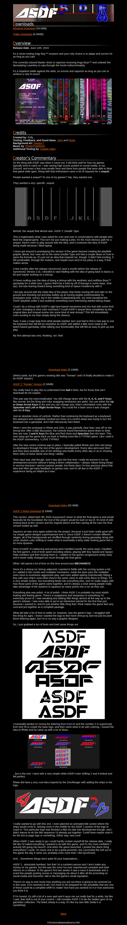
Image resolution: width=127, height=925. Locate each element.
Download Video (58, 369)
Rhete (71, 140)
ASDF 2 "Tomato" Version (27, 384)
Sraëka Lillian (48, 149)
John (60, 140)
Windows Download (24, 28)
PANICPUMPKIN (35, 146)
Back (63, 913)
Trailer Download (22, 34)
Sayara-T (39, 143)
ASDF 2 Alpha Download (27, 511)
